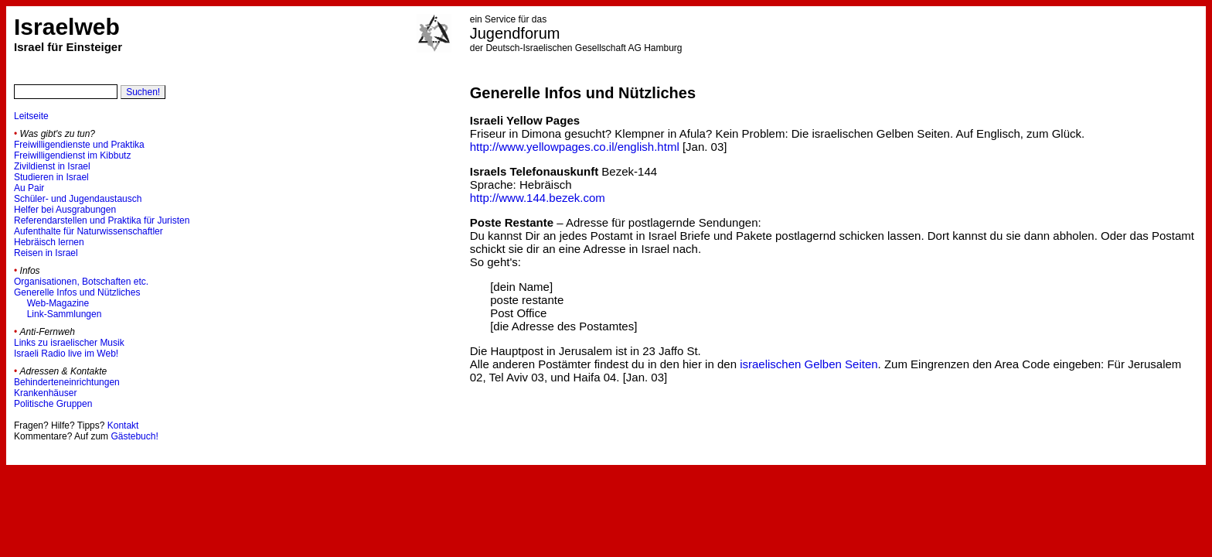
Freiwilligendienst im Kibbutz (72, 155)
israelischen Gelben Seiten (808, 364)
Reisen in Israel (46, 253)
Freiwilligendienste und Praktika (79, 144)
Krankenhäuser (45, 393)
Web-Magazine (58, 303)
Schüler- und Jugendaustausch (77, 198)
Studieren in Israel (51, 177)
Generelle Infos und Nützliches (77, 292)
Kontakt (123, 425)
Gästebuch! (134, 436)
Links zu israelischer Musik (69, 342)
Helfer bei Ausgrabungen (65, 209)
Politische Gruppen (53, 403)
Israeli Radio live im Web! (66, 353)
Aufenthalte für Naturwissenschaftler (88, 231)
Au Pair (29, 188)
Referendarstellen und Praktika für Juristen (101, 220)
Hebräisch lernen (49, 242)
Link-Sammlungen (64, 314)
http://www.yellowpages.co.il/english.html (574, 146)
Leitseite (31, 116)
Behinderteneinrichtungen (67, 382)
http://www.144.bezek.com (537, 197)
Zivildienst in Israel (52, 166)
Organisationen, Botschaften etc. (81, 281)
